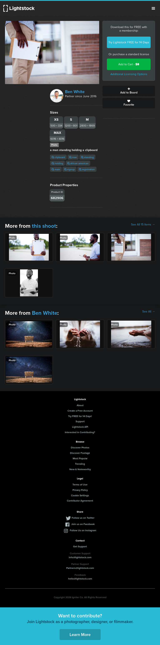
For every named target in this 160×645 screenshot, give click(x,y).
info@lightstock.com (80, 557)
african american (78, 163)
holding (57, 163)
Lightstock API (80, 427)
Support (80, 421)
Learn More (80, 634)
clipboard (58, 157)
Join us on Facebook (83, 524)
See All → (148, 312)
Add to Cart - (128, 64)
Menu (153, 8)
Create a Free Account (80, 410)
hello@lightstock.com (80, 578)
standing (87, 157)
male (56, 169)
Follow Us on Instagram (83, 530)
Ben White (75, 91)
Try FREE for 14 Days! (80, 416)
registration (87, 169)
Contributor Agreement (80, 500)
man (73, 157)
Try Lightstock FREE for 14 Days (128, 42)
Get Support (80, 546)
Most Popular (80, 458)
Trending (80, 464)
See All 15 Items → (143, 225)
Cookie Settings (80, 495)
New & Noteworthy (80, 469)
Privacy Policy (80, 490)
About (80, 405)
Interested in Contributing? (80, 432)
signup (69, 169)
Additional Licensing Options (128, 74)
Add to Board (129, 91)
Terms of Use (80, 484)
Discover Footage (80, 453)
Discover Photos (80, 447)
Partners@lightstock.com (80, 568)
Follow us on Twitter (83, 518)
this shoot (44, 226)
